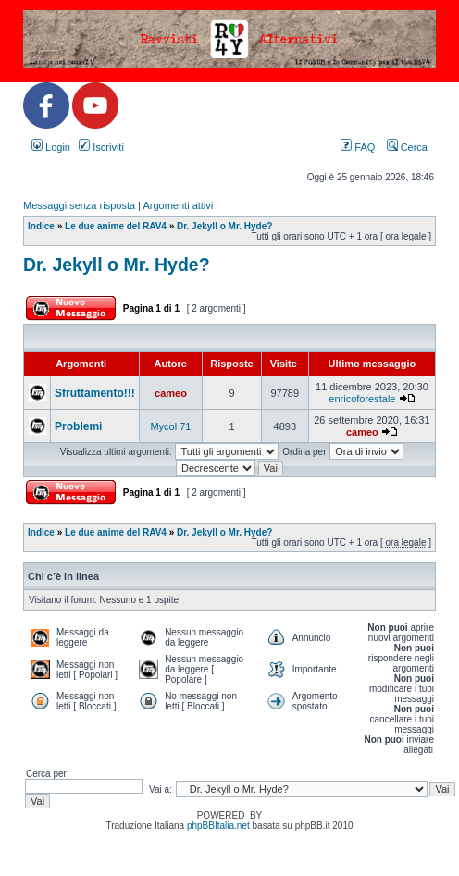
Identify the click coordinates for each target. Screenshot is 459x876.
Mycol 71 (170, 426)
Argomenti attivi (178, 205)
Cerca (407, 147)
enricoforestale (362, 398)
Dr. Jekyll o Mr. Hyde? (224, 226)
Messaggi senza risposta (79, 205)
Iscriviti (101, 147)
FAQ (358, 147)
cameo (171, 393)
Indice (41, 226)
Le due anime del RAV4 (116, 226)
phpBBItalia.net (218, 825)
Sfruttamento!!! (95, 393)
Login (50, 147)
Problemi (78, 426)
